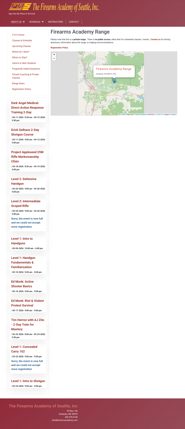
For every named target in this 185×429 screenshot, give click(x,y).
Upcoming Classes (21, 46)
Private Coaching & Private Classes (25, 76)
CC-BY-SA (159, 114)
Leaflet (122, 114)
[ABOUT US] (23, 22)
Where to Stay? (19, 57)
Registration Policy (21, 89)
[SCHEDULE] (42, 22)
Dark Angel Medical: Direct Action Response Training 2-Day (27, 107)
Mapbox (174, 114)
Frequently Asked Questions (26, 69)
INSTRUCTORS (55, 22)
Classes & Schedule (22, 40)
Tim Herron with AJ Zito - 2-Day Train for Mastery (27, 324)
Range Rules (18, 83)
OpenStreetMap (140, 114)
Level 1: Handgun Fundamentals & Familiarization (23, 262)
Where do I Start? (20, 52)
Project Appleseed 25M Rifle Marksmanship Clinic (27, 156)
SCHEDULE (34, 22)
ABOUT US (16, 22)
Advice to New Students (24, 63)
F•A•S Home (18, 35)
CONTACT (74, 22)
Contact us (155, 39)
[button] (114, 80)
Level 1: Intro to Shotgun (28, 381)
